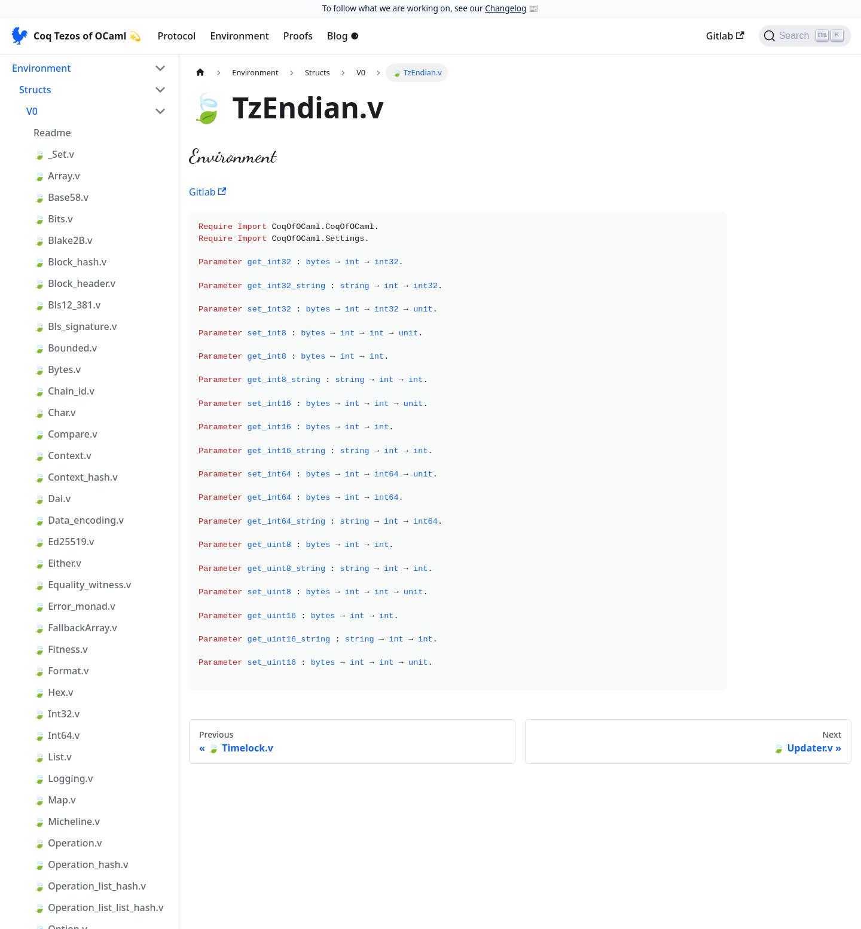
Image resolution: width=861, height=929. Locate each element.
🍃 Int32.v (56, 713)
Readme (52, 132)
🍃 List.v (52, 756)
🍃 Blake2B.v (62, 240)
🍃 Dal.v (52, 498)
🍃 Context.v (62, 455)
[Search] (805, 36)
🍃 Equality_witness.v (82, 584)
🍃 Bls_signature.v (75, 326)
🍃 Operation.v (67, 842)
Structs (35, 89)
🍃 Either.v (57, 563)
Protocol (177, 35)
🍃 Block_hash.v (69, 261)
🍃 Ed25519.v (63, 541)
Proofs (298, 35)
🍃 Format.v (60, 670)
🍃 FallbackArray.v (75, 627)
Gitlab (725, 35)
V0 (32, 111)
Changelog (505, 8)
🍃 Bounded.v (65, 348)
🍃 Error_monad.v (74, 606)
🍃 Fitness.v (60, 649)
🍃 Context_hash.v (75, 477)
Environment (239, 35)
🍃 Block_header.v (74, 283)
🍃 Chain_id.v (63, 391)
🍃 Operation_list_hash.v (89, 886)
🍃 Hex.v (53, 692)
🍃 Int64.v (56, 735)
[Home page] (200, 72)
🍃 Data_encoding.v (78, 520)
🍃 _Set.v (53, 154)
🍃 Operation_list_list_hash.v (98, 907)
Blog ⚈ (343, 35)
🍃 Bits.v (53, 218)
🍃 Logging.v (63, 778)
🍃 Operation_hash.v (80, 864)
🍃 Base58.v (60, 197)
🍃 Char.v (54, 412)
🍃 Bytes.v (57, 369)
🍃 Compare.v (65, 434)
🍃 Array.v (56, 175)
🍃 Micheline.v (66, 821)
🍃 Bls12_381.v (66, 304)
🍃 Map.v (54, 799)
